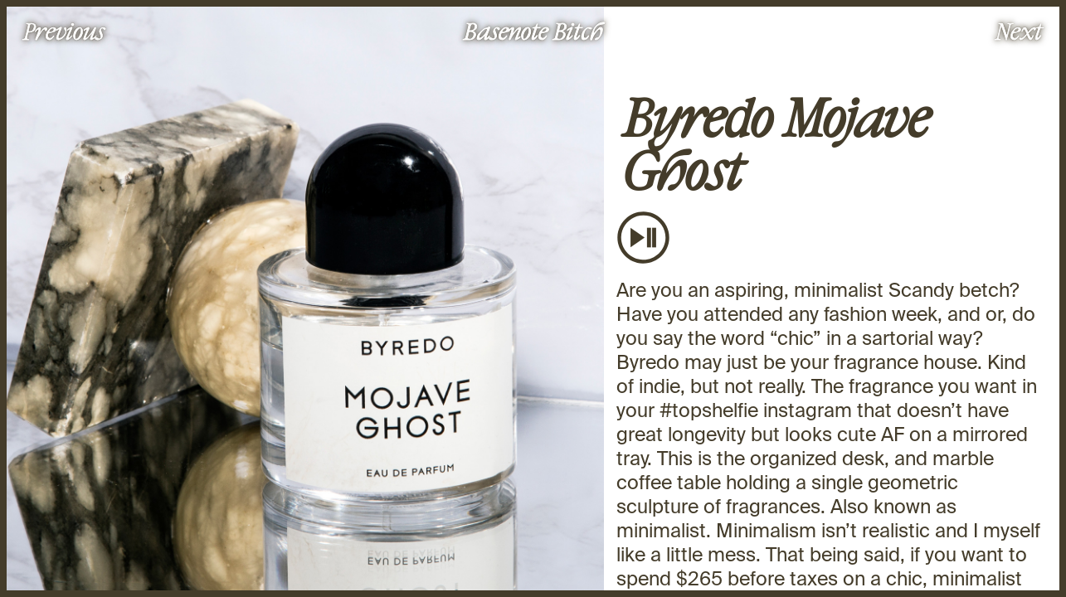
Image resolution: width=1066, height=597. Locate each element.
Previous (64, 31)
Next (1018, 31)
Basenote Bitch (533, 31)
